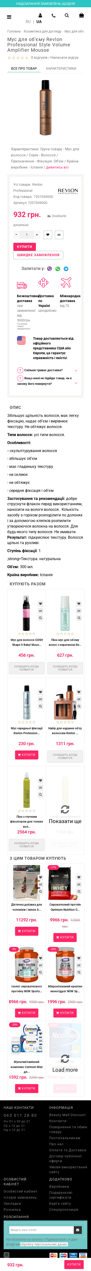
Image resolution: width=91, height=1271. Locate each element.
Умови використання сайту (68, 1169)
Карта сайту (60, 1203)
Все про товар (24, 68)
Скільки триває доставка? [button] (40, 370)
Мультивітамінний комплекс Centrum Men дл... (27, 1066)
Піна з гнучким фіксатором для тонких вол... (26, 821)
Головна (14, 31)
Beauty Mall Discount (67, 1115)
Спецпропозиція (63, 1210)
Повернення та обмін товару (68, 1129)
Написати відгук (64, 57)
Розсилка (12, 1210)
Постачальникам (64, 1138)
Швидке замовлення (38, 255)
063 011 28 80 (20, 1115)
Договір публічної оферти (65, 1158)
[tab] (45, 370)
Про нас (56, 1144)
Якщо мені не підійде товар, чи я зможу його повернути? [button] (44, 380)
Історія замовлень (20, 1197)
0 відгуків (38, 57)
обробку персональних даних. (44, 1244)
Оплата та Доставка (67, 1150)
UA (39, 21)
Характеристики (61, 68)
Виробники (59, 1186)
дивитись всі (57, 167)
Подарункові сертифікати (60, 1195)
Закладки (12, 1203)
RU (28, 21)
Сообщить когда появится (26, 668)
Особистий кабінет (21, 1191)
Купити (74, 1264)
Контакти (57, 1121)
